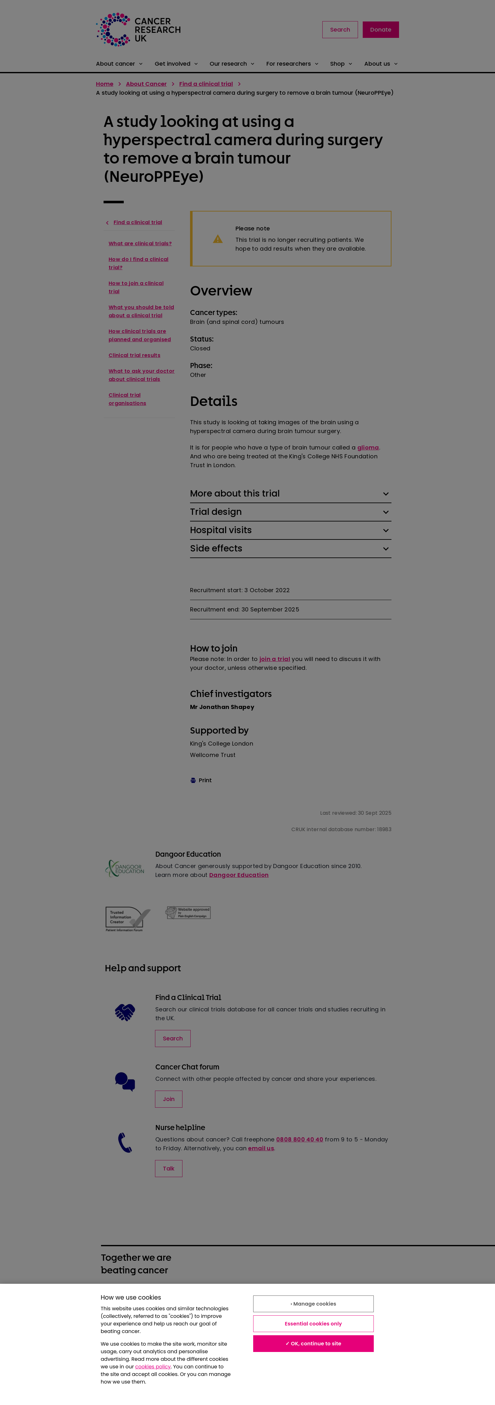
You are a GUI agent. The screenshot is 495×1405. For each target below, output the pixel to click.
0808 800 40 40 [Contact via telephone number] (299, 1139)
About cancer (120, 64)
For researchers (293, 64)
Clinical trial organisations (127, 399)
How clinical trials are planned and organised (140, 335)
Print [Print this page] (201, 780)
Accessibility (191, 1309)
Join (169, 1099)
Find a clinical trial (206, 84)
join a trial (274, 659)
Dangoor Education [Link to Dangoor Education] (239, 875)
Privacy (258, 1296)
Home (104, 84)
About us (381, 64)
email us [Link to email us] (261, 1148)
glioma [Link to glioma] (368, 447)
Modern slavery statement (356, 1296)
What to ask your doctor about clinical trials (142, 375)
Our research (233, 64)
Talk (169, 1168)
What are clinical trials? (140, 243)
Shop (342, 64)
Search (340, 29)
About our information (131, 1296)
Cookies (112, 1309)
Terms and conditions (203, 1296)
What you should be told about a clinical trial (141, 311)
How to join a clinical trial (136, 287)
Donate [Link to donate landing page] (380, 29)
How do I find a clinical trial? (139, 263)
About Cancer (146, 84)
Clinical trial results (134, 355)
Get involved (177, 64)
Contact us (262, 1309)
